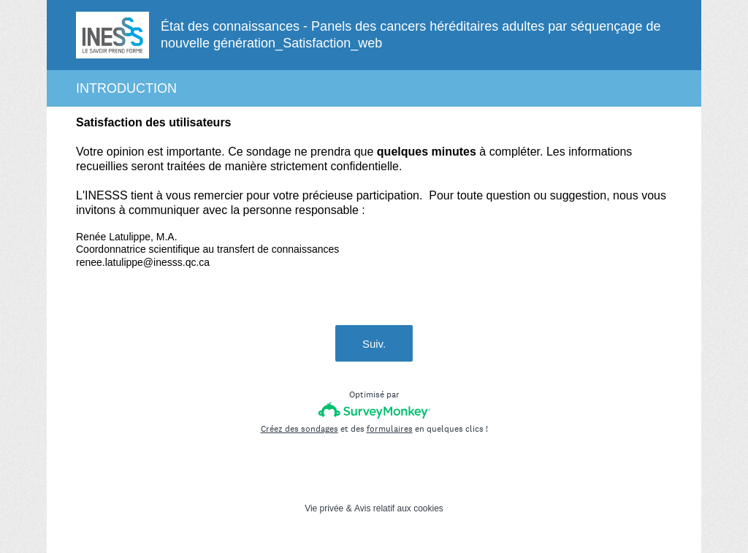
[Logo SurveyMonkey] (374, 410)
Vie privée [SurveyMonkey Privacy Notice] (324, 508)
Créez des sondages (299, 429)
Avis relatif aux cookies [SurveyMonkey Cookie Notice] (398, 508)
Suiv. (374, 343)
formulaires (390, 429)
